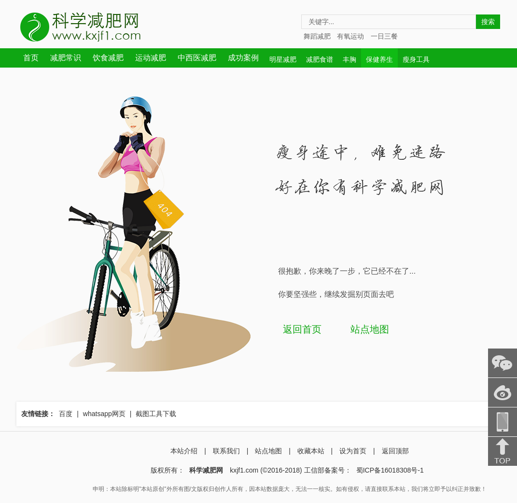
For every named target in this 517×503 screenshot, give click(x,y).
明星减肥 (282, 59)
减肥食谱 (319, 59)
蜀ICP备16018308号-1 (390, 470)
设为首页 (352, 451)
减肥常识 (65, 58)
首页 (31, 58)
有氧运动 (350, 36)
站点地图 (369, 329)
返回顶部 (395, 451)
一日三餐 (384, 36)
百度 (65, 414)
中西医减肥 (197, 58)
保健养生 (379, 59)
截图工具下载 (156, 414)
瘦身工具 (416, 59)
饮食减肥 (108, 58)
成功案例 (243, 58)
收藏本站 (310, 451)
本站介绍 (183, 451)
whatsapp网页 (104, 414)
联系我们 (226, 451)
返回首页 (302, 329)
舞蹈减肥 (317, 36)
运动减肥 (150, 58)
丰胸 (349, 59)
